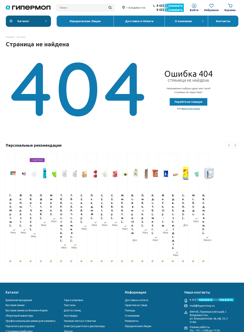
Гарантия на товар (136, 261)
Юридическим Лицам (138, 282)
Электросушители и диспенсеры (84, 282)
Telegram (200, 294)
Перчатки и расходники (20, 282)
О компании (132, 271)
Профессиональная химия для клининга (30, 276)
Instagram (192, 294)
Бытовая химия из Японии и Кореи (27, 266)
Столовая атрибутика (19, 287)
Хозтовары (71, 271)
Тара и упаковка (73, 256)
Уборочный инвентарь (19, 271)
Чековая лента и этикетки (80, 276)
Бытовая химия (15, 261)
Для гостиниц (72, 266)
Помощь (130, 266)
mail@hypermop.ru (202, 261)
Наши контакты (197, 248)
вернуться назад (191, 108)
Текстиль (70, 261)
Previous (229, 145)
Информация (135, 248)
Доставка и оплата (136, 256)
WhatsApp (207, 294)
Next (235, 145)
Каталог (12, 248)
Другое (68, 287)
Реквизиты (131, 276)
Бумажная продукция (19, 256)
